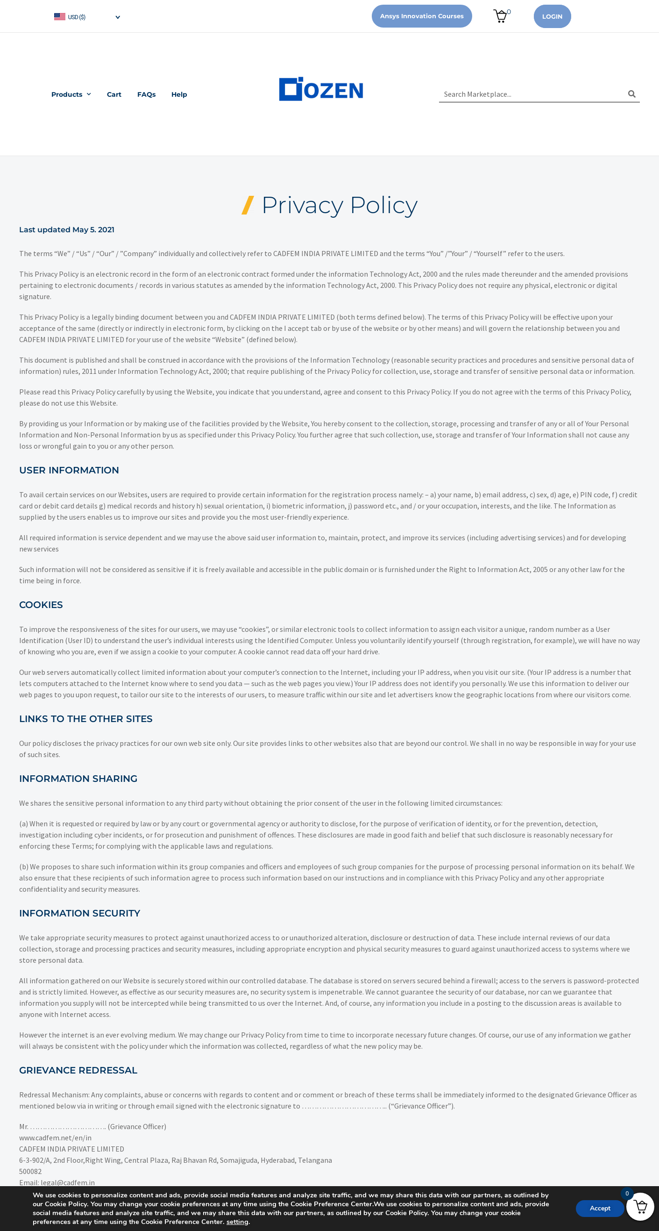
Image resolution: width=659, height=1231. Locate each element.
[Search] (632, 94)
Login (552, 16)
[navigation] (87, 16)
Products (71, 94)
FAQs (146, 94)
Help (179, 94)
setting (237, 1221)
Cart (114, 94)
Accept (600, 1208)
